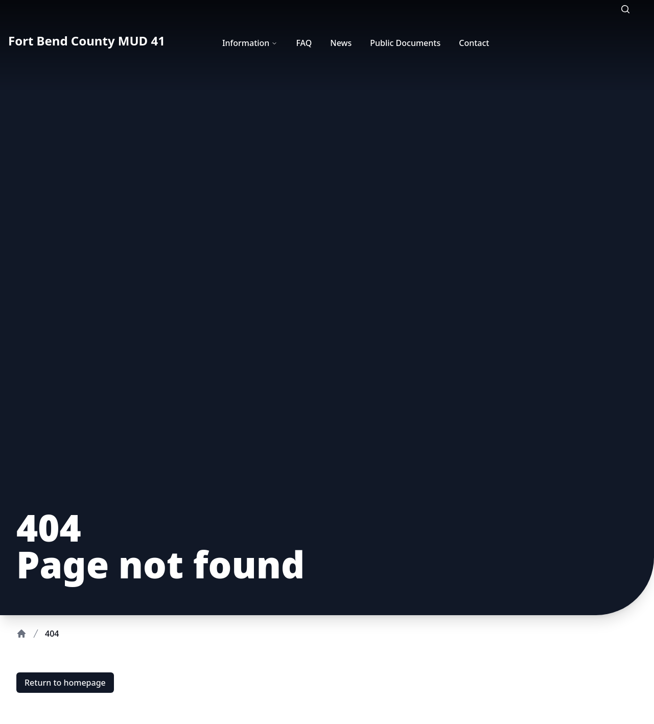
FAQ (304, 43)
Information (250, 43)
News (341, 43)
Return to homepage (65, 682)
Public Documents (405, 43)
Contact (474, 43)
